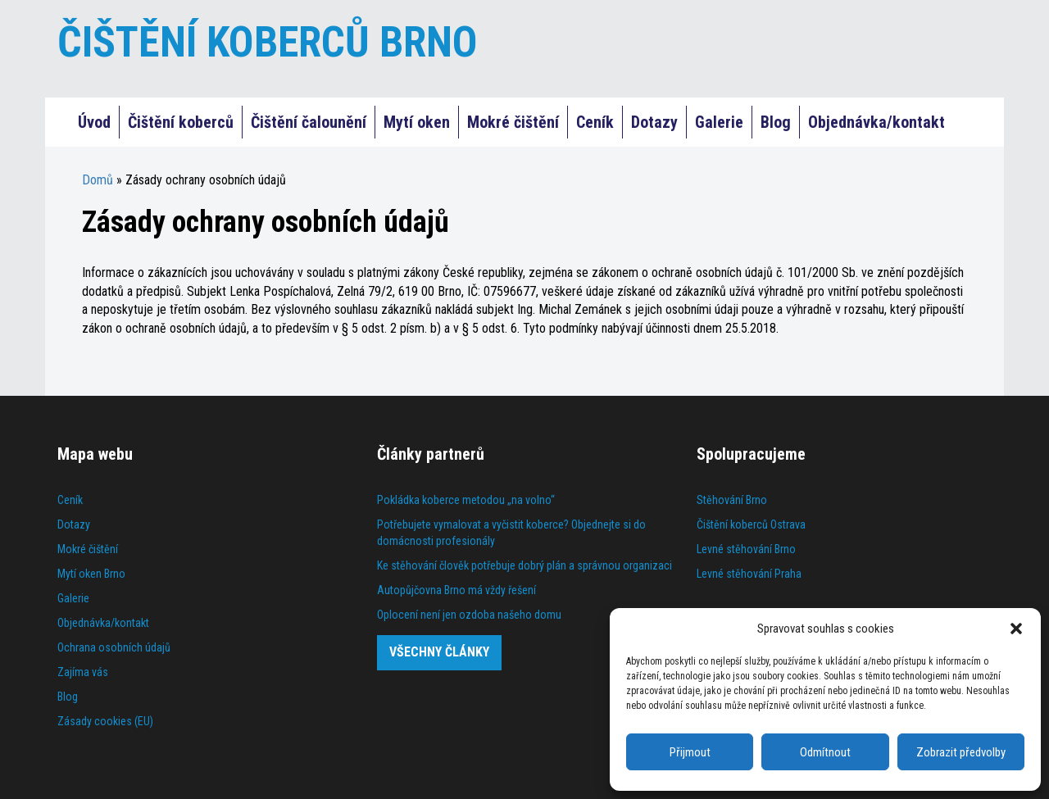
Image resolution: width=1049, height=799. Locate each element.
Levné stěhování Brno (746, 549)
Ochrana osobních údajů (113, 647)
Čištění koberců (181, 122)
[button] (1016, 628)
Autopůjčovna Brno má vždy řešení (456, 590)
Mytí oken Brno (91, 573)
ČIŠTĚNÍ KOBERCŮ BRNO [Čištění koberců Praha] (267, 42)
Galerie (719, 122)
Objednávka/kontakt (876, 122)
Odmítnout (825, 752)
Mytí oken (417, 122)
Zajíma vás (82, 672)
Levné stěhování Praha (749, 573)
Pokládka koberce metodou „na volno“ (466, 499)
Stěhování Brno (732, 499)
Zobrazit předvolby (961, 752)
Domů (97, 180)
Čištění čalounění (308, 122)
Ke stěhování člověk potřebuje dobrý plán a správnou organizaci (524, 565)
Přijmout (690, 752)
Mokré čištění (513, 122)
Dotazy (654, 122)
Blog (776, 122)
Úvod (94, 122)
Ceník (595, 122)
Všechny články (439, 652)
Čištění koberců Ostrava (751, 524)
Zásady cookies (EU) (105, 721)
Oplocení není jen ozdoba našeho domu (469, 614)
